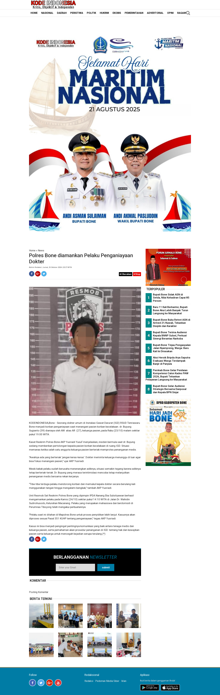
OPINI (170, 12)
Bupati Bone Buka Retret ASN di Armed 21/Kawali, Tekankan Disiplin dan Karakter (171, 323)
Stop (137, 274)
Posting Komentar (38, 592)
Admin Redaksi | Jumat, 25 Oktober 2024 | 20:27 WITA (50, 267)
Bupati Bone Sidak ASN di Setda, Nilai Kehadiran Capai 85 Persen (171, 297)
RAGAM (181, 12)
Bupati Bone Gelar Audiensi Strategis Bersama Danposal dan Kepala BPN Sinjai (169, 389)
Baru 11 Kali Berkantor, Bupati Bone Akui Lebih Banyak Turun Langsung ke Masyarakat (170, 310)
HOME (34, 12)
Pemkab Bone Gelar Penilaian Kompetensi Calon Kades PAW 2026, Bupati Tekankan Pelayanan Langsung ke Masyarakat (167, 375)
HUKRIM (104, 12)
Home (32, 250)
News (41, 250)
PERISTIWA (76, 12)
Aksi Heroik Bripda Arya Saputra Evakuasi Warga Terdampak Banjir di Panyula (171, 360)
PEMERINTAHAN (134, 12)
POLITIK (91, 12)
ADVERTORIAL (155, 12)
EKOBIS (117, 12)
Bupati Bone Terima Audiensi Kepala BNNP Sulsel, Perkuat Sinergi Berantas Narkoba (170, 335)
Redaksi (88, 681)
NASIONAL (47, 12)
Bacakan (126, 274)
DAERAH (62, 12)
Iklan (123, 681)
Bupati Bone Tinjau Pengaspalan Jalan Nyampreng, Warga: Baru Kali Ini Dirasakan (172, 348)
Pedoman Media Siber (107, 681)
